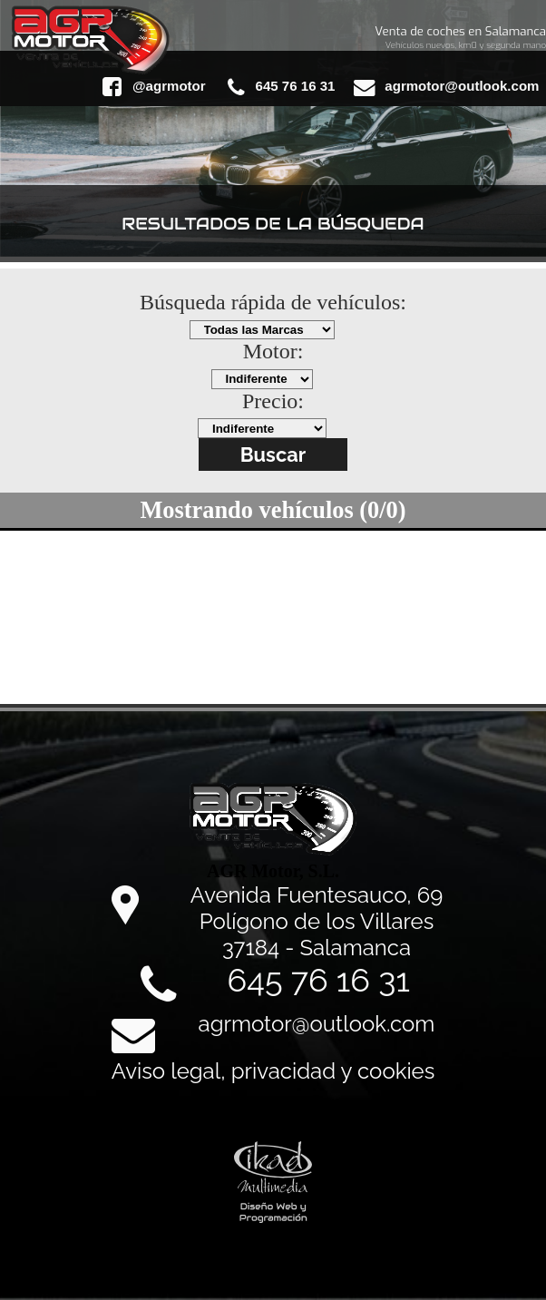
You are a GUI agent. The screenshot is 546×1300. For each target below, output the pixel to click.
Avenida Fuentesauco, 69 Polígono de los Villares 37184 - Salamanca (317, 921)
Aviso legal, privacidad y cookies (273, 1071)
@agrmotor (154, 87)
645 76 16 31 (280, 87)
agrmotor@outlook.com (446, 87)
